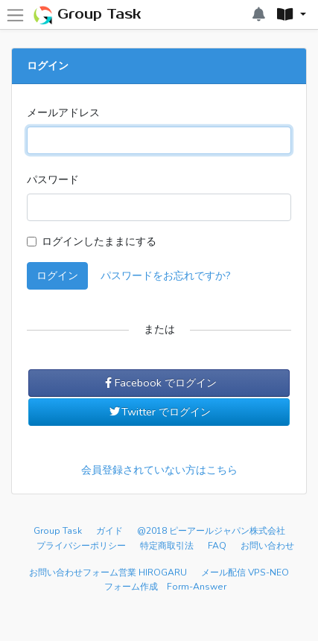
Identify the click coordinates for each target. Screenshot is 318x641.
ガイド (109, 531)
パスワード (53, 179)
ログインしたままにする (99, 241)
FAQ (217, 546)
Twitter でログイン (159, 411)
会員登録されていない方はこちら (159, 469)
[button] (291, 14)
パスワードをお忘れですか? (166, 275)
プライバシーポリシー (81, 546)
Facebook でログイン (159, 382)
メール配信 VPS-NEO (245, 572)
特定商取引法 (167, 546)
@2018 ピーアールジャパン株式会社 (211, 531)
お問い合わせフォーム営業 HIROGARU (108, 572)
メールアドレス (63, 112)
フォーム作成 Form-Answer (165, 587)
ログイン (57, 275)
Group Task (87, 15)
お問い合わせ (267, 546)
